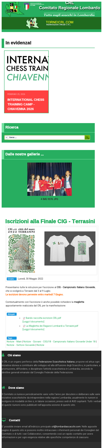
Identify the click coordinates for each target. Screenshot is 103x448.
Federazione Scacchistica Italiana (57, 361)
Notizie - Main (14, 341)
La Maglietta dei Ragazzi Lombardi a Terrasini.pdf (52, 326)
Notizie (40, 345)
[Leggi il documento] (33, 321)
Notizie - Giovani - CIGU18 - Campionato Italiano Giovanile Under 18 (59, 341)
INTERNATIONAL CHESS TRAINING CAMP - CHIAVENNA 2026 (25, 104)
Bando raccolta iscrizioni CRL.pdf (43, 318)
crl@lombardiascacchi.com (66, 426)
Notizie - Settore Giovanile (21, 345)
